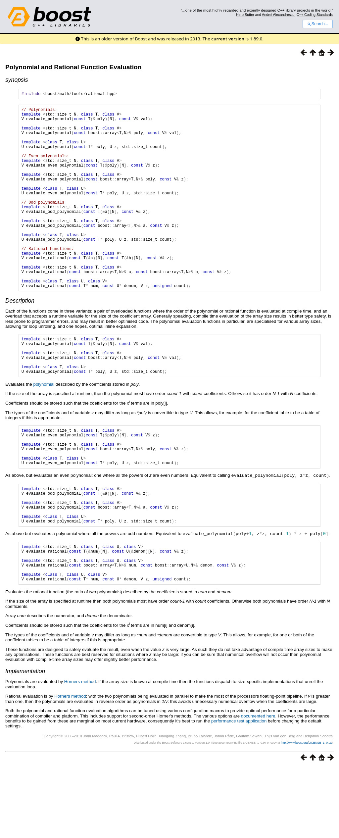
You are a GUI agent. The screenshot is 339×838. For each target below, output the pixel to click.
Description (19, 340)
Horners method (80, 752)
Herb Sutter (245, 15)
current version (227, 39)
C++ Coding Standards (315, 15)
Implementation (25, 742)
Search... (317, 24)
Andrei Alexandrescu (278, 15)
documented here (258, 786)
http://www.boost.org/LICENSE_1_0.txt (306, 813)
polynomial (43, 431)
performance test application (238, 791)
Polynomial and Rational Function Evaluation (73, 67)
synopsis (16, 79)
